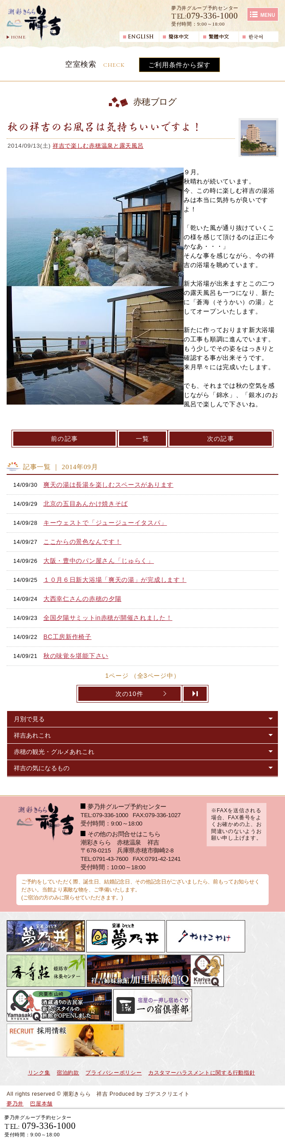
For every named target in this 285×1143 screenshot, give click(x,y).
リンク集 (39, 1073)
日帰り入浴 (247, 1125)
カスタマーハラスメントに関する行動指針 (201, 1073)
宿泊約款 (68, 1073)
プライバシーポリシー (113, 1073)
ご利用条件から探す (179, 65)
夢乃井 (15, 1104)
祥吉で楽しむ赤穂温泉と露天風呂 (98, 145)
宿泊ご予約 (176, 1125)
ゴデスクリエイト (167, 1094)
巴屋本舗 (41, 1104)
